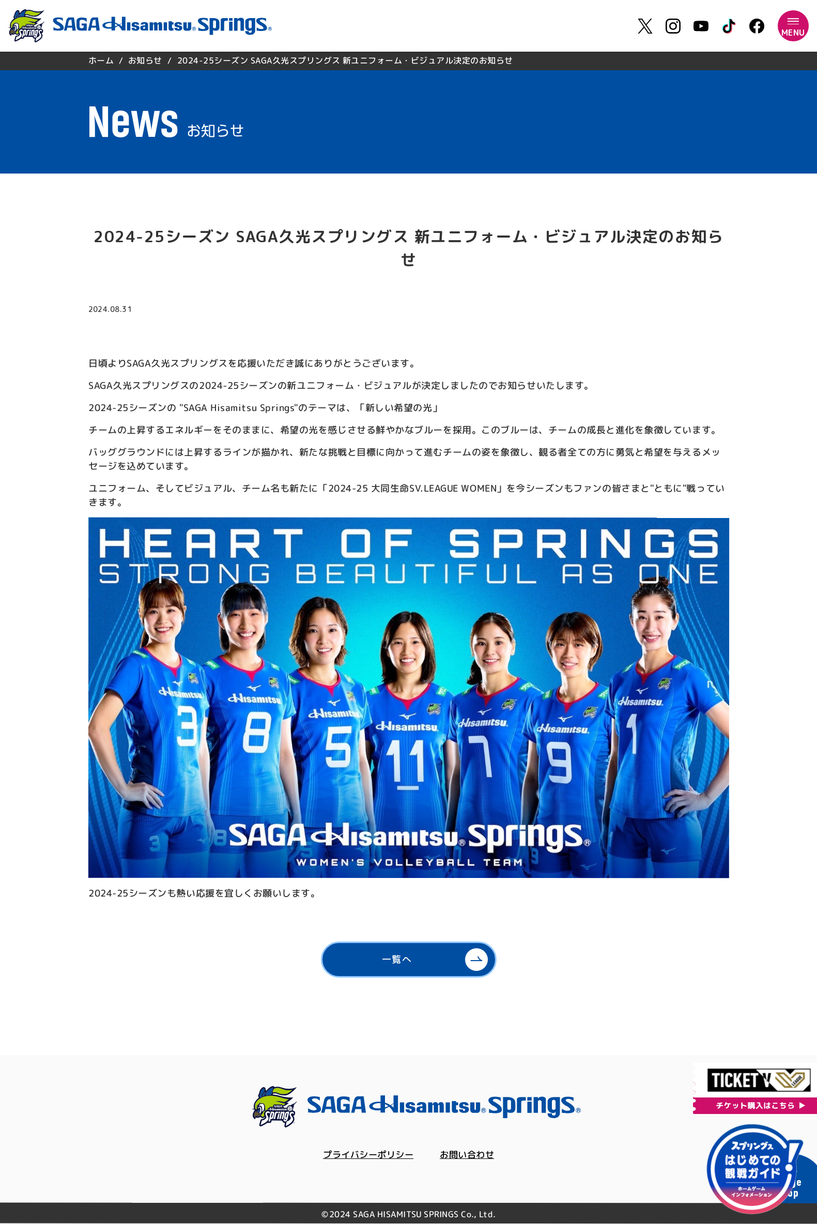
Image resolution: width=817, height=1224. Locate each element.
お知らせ (145, 60)
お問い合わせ (469, 1155)
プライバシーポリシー (366, 1155)
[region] (408, 61)
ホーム (100, 60)
